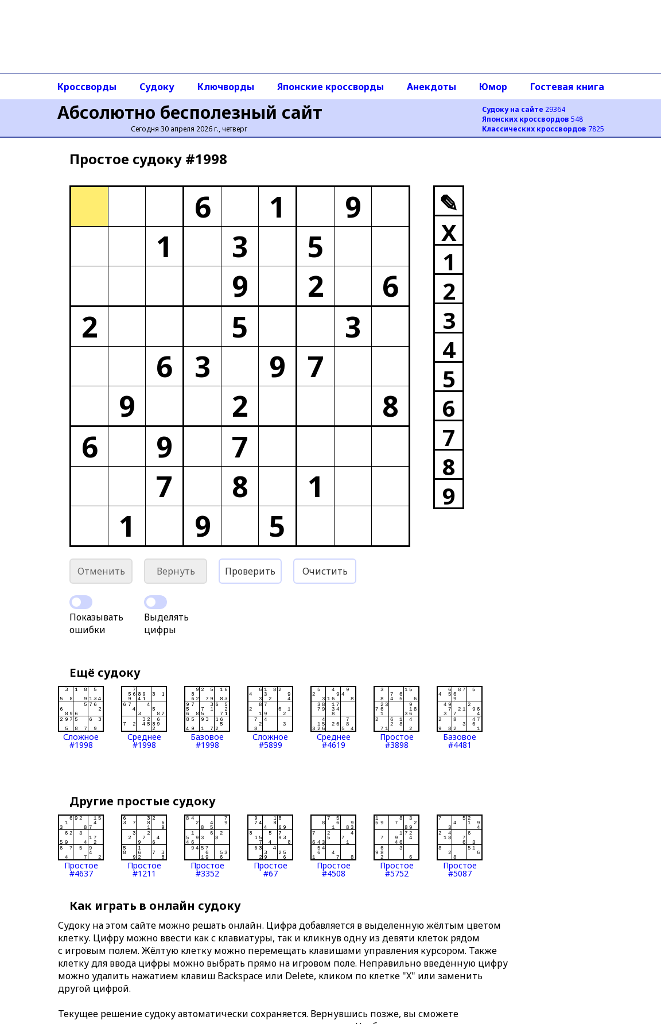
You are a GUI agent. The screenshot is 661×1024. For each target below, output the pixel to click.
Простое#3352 (207, 846)
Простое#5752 (396, 846)
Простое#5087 (460, 846)
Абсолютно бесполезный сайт (189, 112)
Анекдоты (431, 86)
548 (532, 119)
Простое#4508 (333, 846)
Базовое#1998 (207, 717)
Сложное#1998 (81, 717)
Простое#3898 (396, 717)
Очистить (325, 571)
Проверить (250, 571)
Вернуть (176, 571)
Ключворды (225, 86)
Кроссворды (86, 86)
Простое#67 (270, 846)
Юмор (493, 86)
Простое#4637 (81, 846)
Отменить (101, 571)
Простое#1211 (144, 846)
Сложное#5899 (270, 717)
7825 (543, 129)
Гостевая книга (567, 86)
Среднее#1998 (144, 717)
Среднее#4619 (333, 717)
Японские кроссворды (330, 86)
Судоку (156, 86)
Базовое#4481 (460, 717)
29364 (523, 109)
